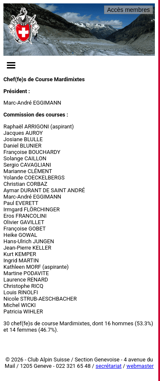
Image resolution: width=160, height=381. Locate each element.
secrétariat (109, 366)
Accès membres (128, 9)
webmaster (140, 366)
